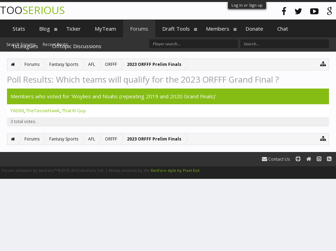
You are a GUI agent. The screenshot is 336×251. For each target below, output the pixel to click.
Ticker (73, 28)
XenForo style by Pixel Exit (175, 170)
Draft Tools (176, 28)
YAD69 (17, 110)
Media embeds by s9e (129, 170)
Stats (19, 28)
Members (217, 28)
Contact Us (276, 159)
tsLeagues (25, 46)
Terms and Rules (318, 170)
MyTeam (105, 28)
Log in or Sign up (247, 5)
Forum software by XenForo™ (53, 170)
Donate (254, 28)
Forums (139, 28)
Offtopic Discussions (76, 46)
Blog (44, 28)
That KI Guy (74, 110)
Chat (282, 28)
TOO (32, 10)
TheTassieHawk (43, 110)
